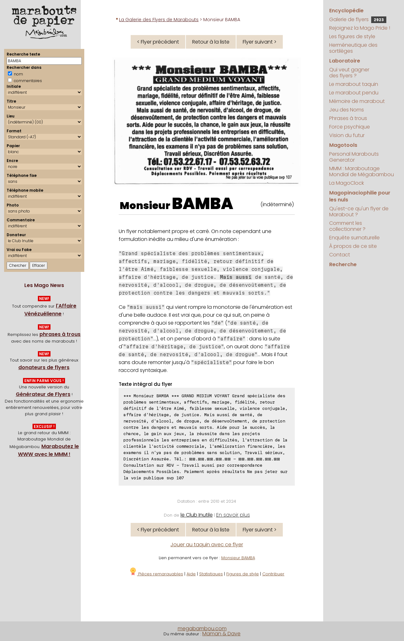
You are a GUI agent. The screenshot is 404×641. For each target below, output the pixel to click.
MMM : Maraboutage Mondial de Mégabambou (361, 171)
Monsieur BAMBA (238, 558)
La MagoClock (346, 183)
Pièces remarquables (156, 574)
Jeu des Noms (346, 109)
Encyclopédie (346, 10)
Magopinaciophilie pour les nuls (359, 196)
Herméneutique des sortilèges (353, 48)
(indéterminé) (277, 204)
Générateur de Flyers (43, 394)
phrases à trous (59, 334)
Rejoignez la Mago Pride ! (359, 28)
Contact (339, 254)
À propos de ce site (353, 246)
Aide (191, 574)
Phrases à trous (348, 118)
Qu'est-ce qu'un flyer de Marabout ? (359, 211)
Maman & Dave (221, 633)
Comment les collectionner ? (347, 226)
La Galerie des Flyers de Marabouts (159, 19)
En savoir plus (233, 514)
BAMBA (202, 204)
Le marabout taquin (353, 84)
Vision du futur (347, 135)
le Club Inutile (197, 514)
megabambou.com (202, 628)
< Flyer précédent (158, 41)
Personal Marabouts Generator (354, 157)
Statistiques (211, 574)
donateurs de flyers (43, 367)
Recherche (343, 264)
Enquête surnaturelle (354, 237)
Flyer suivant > (259, 41)
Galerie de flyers (357, 19)
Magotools (343, 145)
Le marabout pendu (353, 92)
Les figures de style (352, 36)
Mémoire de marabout (357, 101)
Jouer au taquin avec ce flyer (206, 544)
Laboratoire (344, 60)
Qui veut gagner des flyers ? (349, 72)
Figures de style (242, 574)
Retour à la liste (210, 41)
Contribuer (273, 574)
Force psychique (349, 126)
